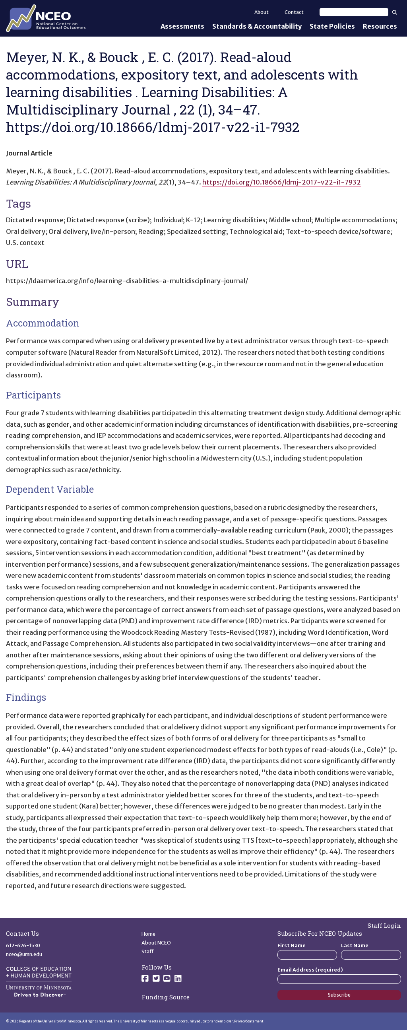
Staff (147, 951)
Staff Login (384, 925)
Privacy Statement (249, 1021)
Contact (294, 12)
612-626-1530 (23, 945)
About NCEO (156, 943)
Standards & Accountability (257, 26)
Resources (380, 26)
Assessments (182, 26)
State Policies (332, 26)
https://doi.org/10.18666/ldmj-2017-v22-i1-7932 (281, 182)
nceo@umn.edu (24, 954)
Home (148, 934)
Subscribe (339, 995)
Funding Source (165, 997)
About (261, 12)
